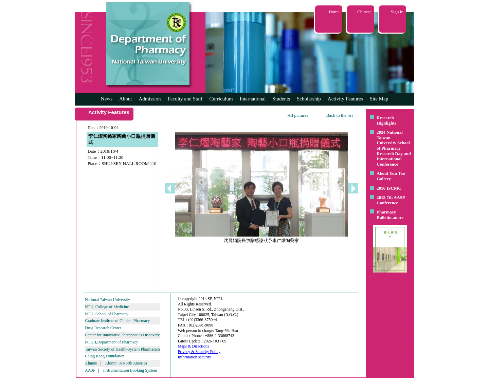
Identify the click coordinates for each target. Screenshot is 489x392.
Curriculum (221, 98)
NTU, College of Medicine (107, 306)
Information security (194, 357)
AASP (90, 370)
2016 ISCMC (389, 188)
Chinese (364, 11)
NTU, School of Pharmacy (106, 314)
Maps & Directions (193, 346)
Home (334, 11)
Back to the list (339, 115)
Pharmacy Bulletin (386, 214)
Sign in (397, 11)
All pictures (297, 115)
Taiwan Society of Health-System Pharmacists (122, 349)
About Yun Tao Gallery (391, 176)
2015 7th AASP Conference (391, 200)
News (106, 98)
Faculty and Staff (185, 98)
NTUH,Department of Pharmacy (111, 342)
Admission (150, 98)
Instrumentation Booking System (130, 370)
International (253, 98)
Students (281, 98)
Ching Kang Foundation (104, 356)
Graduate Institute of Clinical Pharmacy (117, 320)
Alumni (91, 363)
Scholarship (309, 98)
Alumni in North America (126, 363)
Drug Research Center (103, 327)
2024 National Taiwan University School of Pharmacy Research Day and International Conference (394, 148)
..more (397, 217)
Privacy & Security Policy (199, 351)
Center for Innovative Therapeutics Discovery (122, 335)
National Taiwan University (107, 299)
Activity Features (345, 98)
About (125, 98)
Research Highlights (386, 120)
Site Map (379, 98)
